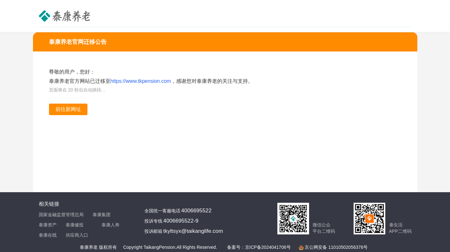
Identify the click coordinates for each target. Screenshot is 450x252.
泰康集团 (101, 214)
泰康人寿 (110, 224)
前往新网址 (68, 109)
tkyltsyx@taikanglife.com (193, 231)
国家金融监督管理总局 (61, 214)
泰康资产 (48, 224)
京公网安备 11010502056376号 (336, 247)
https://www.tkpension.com (140, 81)
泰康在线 (48, 235)
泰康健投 (75, 224)
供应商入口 (77, 235)
